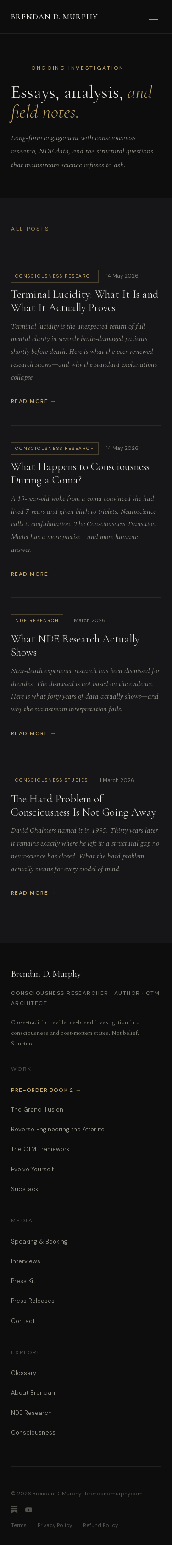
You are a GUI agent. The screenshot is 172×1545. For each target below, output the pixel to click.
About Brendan (33, 1393)
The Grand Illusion (37, 1109)
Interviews (25, 1261)
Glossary (23, 1373)
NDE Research (31, 1413)
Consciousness (33, 1433)
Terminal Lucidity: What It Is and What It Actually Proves (85, 301)
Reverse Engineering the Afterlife (58, 1129)
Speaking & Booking (39, 1241)
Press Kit (23, 1281)
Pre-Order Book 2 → (46, 1090)
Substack (24, 1189)
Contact (23, 1321)
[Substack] (14, 1510)
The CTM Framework (40, 1149)
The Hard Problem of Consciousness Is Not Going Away (83, 805)
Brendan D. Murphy (54, 17)
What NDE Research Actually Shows (75, 645)
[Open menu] (153, 16)
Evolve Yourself (32, 1169)
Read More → (33, 401)
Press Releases (33, 1301)
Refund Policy (100, 1525)
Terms (19, 1525)
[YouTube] (29, 1510)
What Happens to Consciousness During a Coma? (80, 473)
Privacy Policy (55, 1525)
